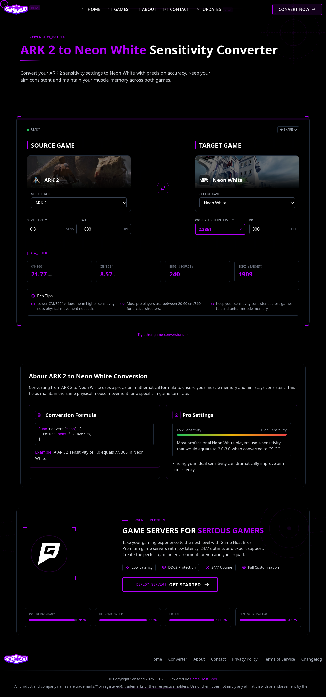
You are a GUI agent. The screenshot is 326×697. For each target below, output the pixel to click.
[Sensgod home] (16, 9)
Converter (177, 659)
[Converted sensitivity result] (220, 229)
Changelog (311, 659)
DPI (83, 220)
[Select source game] (79, 202)
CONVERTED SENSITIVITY (214, 220)
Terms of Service (279, 659)
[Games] (117, 9)
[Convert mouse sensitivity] (297, 9)
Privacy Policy (245, 659)
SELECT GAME (41, 194)
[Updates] (213, 9)
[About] (145, 9)
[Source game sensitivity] (52, 229)
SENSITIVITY (37, 220)
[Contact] (175, 9)
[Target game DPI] (274, 229)
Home (156, 659)
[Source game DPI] (106, 229)
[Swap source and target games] (163, 188)
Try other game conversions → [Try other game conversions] (163, 334)
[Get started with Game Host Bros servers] (170, 584)
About (199, 659)
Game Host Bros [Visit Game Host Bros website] (203, 679)
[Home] (90, 9)
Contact (218, 659)
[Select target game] (247, 202)
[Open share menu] (288, 129)
